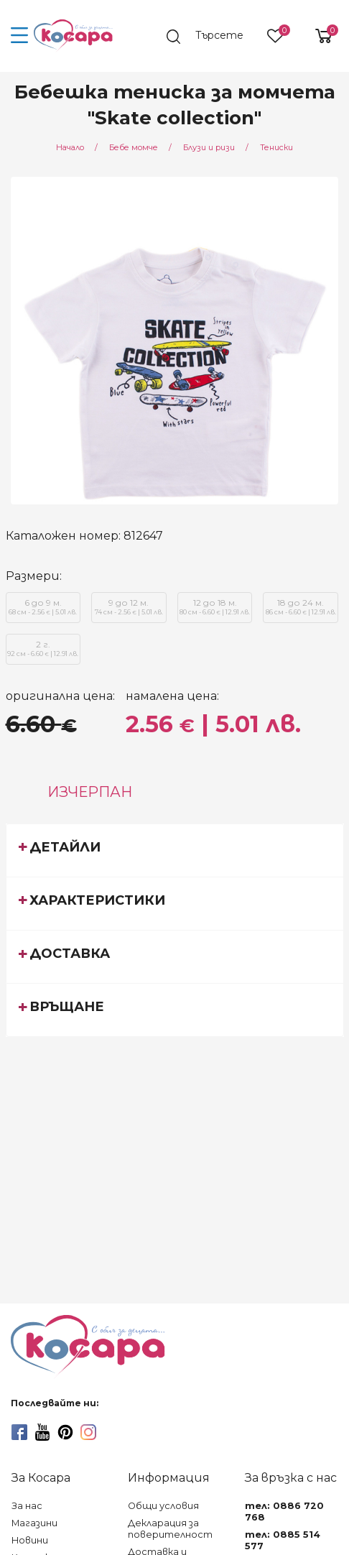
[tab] (175, 850)
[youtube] (42, 1432)
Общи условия (163, 1505)
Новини (29, 1540)
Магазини (34, 1523)
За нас (26, 1505)
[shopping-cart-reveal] (318, 36)
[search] (211, 36)
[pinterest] (65, 1432)
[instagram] (88, 1432)
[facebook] (19, 1432)
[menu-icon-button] (20, 36)
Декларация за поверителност (170, 1529)
